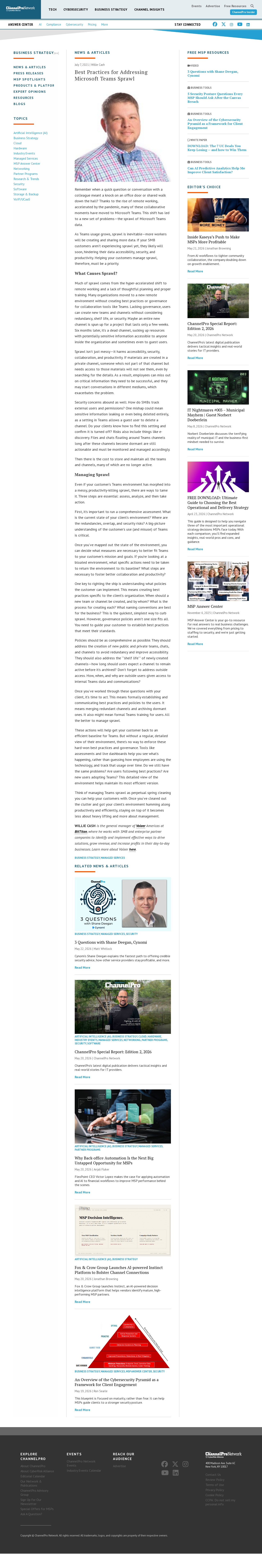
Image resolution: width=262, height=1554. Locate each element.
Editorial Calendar (32, 1477)
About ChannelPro (32, 1466)
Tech (53, 9)
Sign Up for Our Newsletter (30, 1502)
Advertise (213, 6)
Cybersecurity (75, 9)
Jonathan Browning (106, 1279)
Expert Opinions (29, 91)
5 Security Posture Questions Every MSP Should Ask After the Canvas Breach (215, 98)
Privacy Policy (215, 1490)
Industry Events (24, 153)
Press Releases (28, 73)
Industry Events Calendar (84, 1471)
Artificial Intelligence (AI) (30, 133)
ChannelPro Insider (243, 12)
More (104, 24)
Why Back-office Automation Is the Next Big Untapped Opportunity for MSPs (114, 1161)
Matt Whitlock (103, 949)
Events (197, 6)
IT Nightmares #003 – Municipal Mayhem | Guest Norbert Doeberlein (216, 415)
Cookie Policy (215, 1495)
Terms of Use (215, 1485)
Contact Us (213, 1475)
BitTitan (81, 831)
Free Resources (235, 6)
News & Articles (29, 67)
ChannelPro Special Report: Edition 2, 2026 (113, 1051)
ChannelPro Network (107, 1058)
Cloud (17, 143)
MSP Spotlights (29, 79)
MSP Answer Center (26, 163)
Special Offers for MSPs (37, 1509)
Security (18, 184)
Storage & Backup (25, 194)
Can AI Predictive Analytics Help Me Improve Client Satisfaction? (216, 170)
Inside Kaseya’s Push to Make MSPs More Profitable (213, 240)
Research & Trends (26, 179)
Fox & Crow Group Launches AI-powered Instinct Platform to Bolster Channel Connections (119, 1270)
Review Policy (215, 1480)
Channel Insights (149, 9)
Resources (23, 98)
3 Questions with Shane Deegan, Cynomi (111, 942)
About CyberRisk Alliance (37, 1471)
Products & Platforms (36, 85)
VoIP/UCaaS (21, 199)
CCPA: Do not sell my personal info (220, 1502)
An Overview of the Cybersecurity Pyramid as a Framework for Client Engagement (117, 1382)
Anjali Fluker (101, 1170)
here (132, 849)
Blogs (19, 104)
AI (40, 24)
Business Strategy (111, 9)
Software (19, 189)
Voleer (140, 826)
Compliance (53, 24)
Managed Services (25, 158)
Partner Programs (25, 174)
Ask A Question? (31, 1514)
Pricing (92, 24)
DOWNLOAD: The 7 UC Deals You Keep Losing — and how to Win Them (216, 148)
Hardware (19, 148)
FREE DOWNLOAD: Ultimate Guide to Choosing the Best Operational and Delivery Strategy (218, 502)
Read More (82, 968)
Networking (21, 169)
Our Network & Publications (31, 1484)
